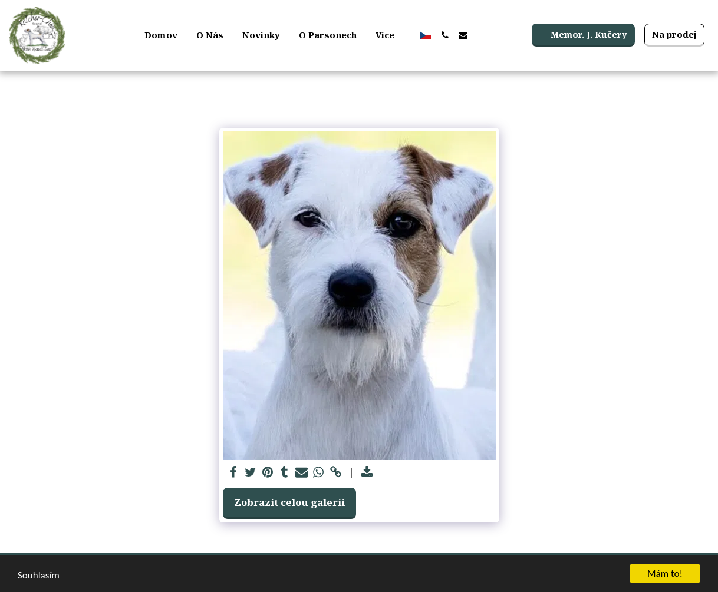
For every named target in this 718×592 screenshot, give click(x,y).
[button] (444, 35)
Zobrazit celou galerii (289, 502)
